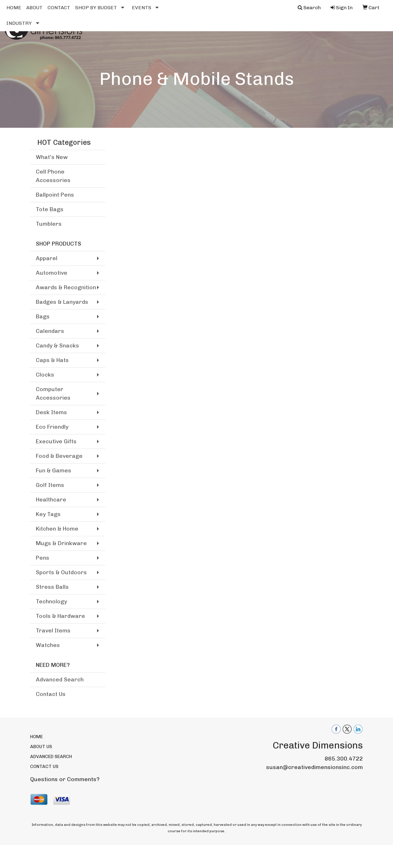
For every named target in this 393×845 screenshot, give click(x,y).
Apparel (46, 258)
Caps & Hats (52, 360)
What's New (52, 157)
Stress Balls (52, 586)
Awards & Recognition (66, 287)
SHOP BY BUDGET (96, 8)
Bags (43, 316)
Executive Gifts (56, 441)
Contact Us (51, 694)
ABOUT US (41, 746)
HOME (13, 8)
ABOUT (34, 8)
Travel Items (53, 630)
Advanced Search (60, 679)
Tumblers (49, 223)
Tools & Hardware (60, 616)
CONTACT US (44, 766)
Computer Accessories (53, 393)
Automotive (51, 272)
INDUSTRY (19, 23)
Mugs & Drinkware (61, 543)
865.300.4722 (344, 758)
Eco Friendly (52, 426)
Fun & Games (53, 470)
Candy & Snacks (57, 345)
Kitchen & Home (57, 528)
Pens (42, 557)
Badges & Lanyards (62, 301)
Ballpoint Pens (55, 194)
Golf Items (50, 485)
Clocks (45, 374)
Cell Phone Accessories (53, 175)
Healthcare (51, 499)
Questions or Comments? (65, 779)
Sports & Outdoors (61, 572)
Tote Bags (49, 209)
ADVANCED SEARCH (51, 756)
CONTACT (58, 8)
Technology (51, 601)
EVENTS (141, 8)
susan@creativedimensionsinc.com (314, 767)
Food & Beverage (59, 455)
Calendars (50, 331)
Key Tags (48, 514)
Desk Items (51, 412)
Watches (48, 645)
